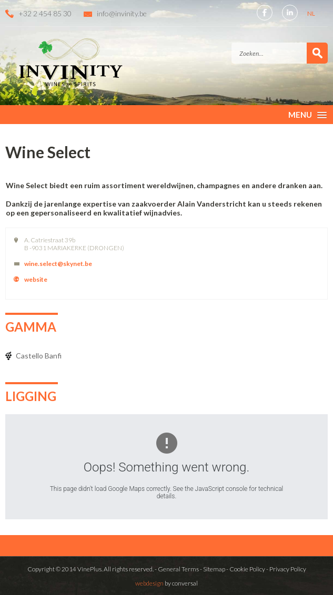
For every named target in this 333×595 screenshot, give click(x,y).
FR (324, 13)
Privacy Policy (287, 569)
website (35, 279)
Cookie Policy (247, 569)
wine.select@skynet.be (58, 264)
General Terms (178, 569)
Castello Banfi (39, 355)
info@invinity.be (122, 13)
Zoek (317, 53)
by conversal (166, 583)
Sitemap (214, 569)
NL (311, 13)
